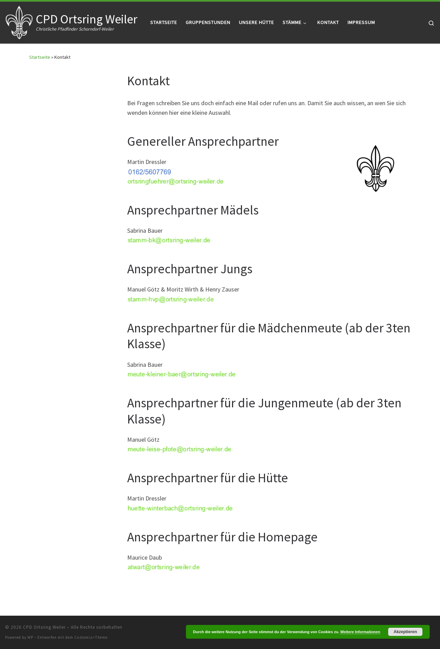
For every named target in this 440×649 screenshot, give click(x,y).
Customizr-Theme (91, 637)
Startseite (39, 57)
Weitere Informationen (360, 632)
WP (30, 637)
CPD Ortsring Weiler (44, 627)
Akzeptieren (405, 631)
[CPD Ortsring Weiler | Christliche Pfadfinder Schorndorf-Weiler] (19, 21)
